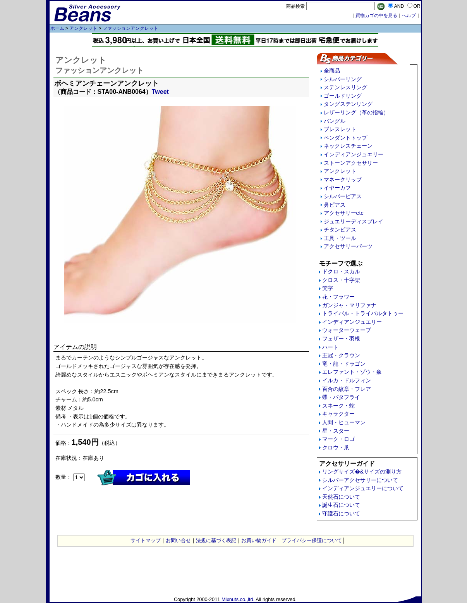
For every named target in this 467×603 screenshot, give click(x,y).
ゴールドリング (343, 96)
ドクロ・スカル (341, 271)
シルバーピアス (343, 196)
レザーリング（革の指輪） (356, 112)
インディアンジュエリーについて (362, 488)
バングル (334, 121)
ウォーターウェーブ (346, 330)
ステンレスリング (345, 87)
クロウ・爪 (335, 447)
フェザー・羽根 (341, 338)
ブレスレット (340, 129)
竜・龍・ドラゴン (344, 364)
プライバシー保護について (312, 540)
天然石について (341, 497)
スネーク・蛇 (338, 406)
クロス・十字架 (341, 280)
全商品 (332, 70)
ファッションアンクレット (130, 28)
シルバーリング (343, 79)
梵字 (327, 288)
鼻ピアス (334, 205)
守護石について (341, 513)
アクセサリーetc (344, 213)
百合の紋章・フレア (346, 389)
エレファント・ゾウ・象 (352, 372)
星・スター (335, 431)
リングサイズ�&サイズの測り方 (362, 471)
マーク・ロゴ (338, 439)
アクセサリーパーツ (348, 246)
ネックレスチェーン (348, 146)
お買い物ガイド (258, 540)
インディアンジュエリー (353, 154)
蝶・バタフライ (341, 397)
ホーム (57, 28)
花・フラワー (338, 297)
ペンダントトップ (345, 138)
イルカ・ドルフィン (346, 380)
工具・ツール (340, 238)
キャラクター (338, 414)
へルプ (409, 15)
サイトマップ (145, 540)
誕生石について (341, 505)
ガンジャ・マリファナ (349, 305)
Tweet (160, 91)
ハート (330, 347)
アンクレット (83, 28)
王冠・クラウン (341, 355)
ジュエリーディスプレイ (353, 221)
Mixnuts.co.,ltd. (237, 599)
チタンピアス (340, 229)
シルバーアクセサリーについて (360, 480)
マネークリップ (343, 179)
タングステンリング (348, 104)
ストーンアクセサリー (351, 163)
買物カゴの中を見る (376, 15)
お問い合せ (178, 540)
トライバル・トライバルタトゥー (362, 313)
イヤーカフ (337, 188)
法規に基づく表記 (216, 540)
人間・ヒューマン (344, 422)
